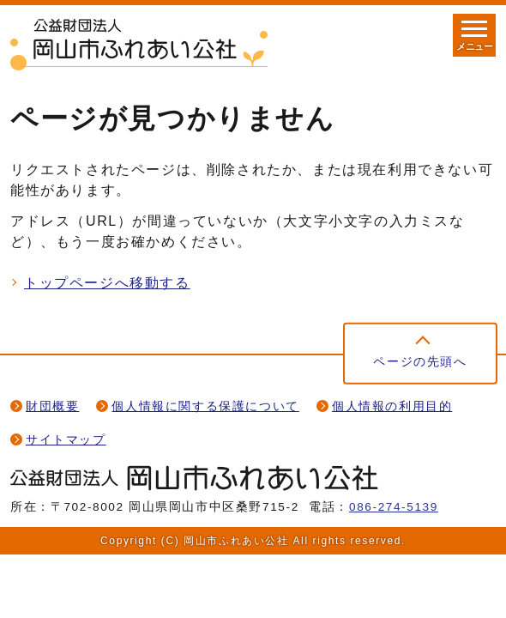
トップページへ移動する (107, 283)
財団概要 (52, 406)
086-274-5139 (393, 506)
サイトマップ (66, 439)
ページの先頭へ (420, 361)
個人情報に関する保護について (204, 406)
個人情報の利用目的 (392, 406)
